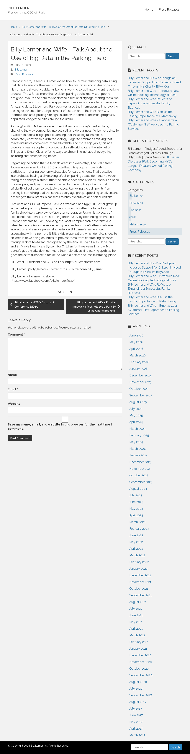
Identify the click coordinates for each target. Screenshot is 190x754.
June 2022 (136, 535)
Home (149, 9)
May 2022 (136, 542)
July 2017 (135, 708)
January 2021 (138, 648)
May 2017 (135, 722)
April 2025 (136, 422)
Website (14, 404)
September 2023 (140, 482)
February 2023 (139, 528)
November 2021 (140, 582)
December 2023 (140, 462)
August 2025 (138, 402)
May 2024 (136, 442)
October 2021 (138, 588)
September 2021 (140, 595)
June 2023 (136, 502)
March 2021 (137, 635)
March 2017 (137, 735)
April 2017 (136, 728)
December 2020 (140, 655)
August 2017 (137, 702)
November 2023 (140, 468)
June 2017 (136, 715)
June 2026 (136, 335)
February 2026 (139, 362)
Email (13, 389)
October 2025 (138, 389)
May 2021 (135, 622)
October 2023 (138, 475)
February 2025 (139, 435)
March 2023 (137, 522)
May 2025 (136, 415)
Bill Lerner (21, 69)
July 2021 (135, 608)
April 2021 (136, 628)
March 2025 (137, 428)
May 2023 (136, 508)
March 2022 (137, 555)
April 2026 (136, 349)
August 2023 (138, 488)
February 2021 (139, 642)
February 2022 (139, 562)
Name (13, 375)
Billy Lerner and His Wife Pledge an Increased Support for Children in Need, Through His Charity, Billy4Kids (154, 82)
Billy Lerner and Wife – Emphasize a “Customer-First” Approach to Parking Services (153, 124)
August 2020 (138, 682)
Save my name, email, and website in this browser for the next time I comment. (60, 426)
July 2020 (135, 688)
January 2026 (138, 369)
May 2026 (136, 342)
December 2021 (140, 575)
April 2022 (136, 548)
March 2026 (137, 355)
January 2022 (138, 568)
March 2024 (137, 448)
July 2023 (135, 495)
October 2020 (139, 668)
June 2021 (136, 615)
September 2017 (140, 695)
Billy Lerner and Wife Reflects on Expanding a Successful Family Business (150, 103)
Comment (16, 334)
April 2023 (136, 515)
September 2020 (141, 675)
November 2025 (140, 382)
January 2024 (138, 455)
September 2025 (140, 395)
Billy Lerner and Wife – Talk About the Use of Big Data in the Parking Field (63, 26)
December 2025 (140, 375)
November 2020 (140, 662)
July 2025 (135, 408)
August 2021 (137, 602)
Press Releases (169, 9)
